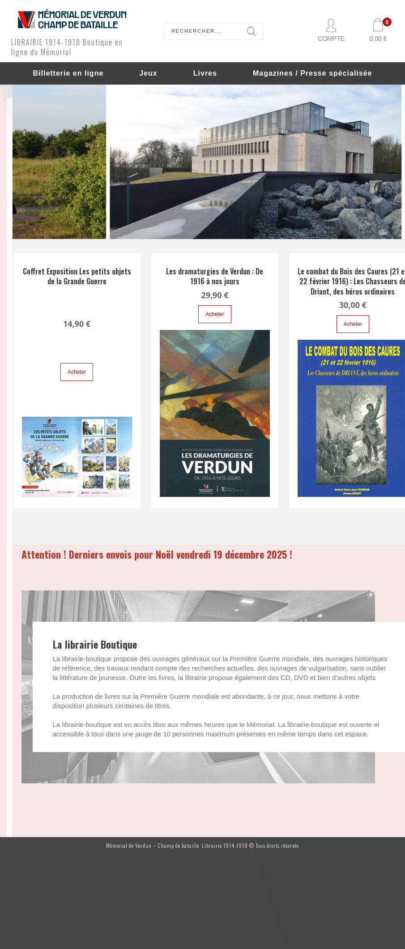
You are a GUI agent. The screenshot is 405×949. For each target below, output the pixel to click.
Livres (205, 73)
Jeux (148, 73)
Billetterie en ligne (68, 73)
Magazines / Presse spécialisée (312, 73)
